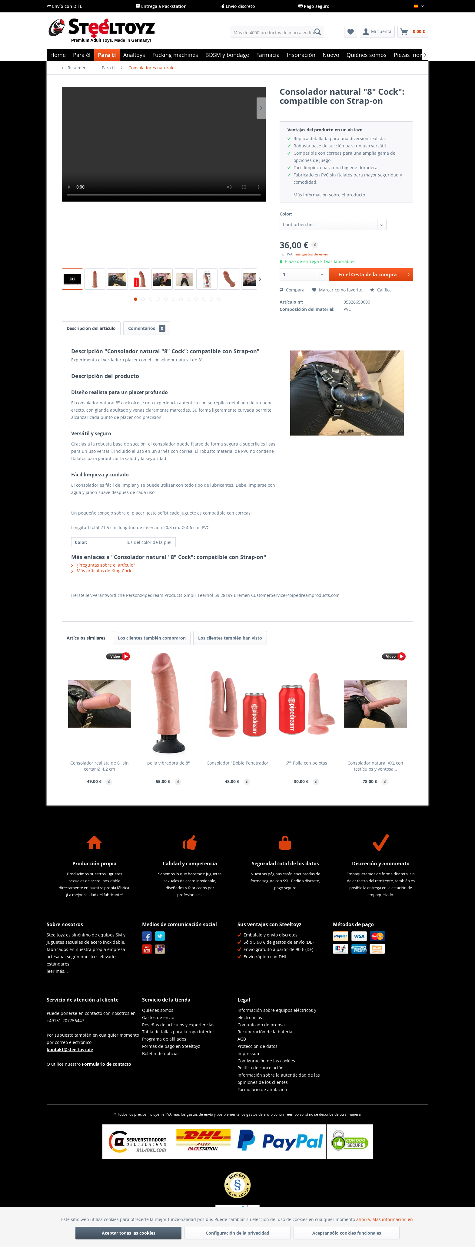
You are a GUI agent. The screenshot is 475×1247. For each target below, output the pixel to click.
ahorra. (364, 1219)
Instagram (160, 949)
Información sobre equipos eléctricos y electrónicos (277, 1013)
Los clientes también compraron (152, 638)
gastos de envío (200, 1114)
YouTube (147, 949)
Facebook (147, 936)
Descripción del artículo (91, 328)
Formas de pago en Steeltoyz (171, 1046)
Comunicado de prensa (261, 1025)
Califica (381, 290)
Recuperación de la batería (265, 1032)
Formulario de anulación (262, 1089)
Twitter (160, 936)
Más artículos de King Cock (101, 571)
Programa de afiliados (164, 1039)
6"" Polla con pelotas (306, 763)
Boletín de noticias (161, 1053)
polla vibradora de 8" (168, 763)
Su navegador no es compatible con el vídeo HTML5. (164, 144)
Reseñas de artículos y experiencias (178, 1025)
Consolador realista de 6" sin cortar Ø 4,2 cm (99, 766)
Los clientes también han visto (230, 638)
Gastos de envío (158, 1017)
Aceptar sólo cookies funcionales (346, 1233)
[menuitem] (277, 32)
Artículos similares (86, 638)
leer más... (57, 971)
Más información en (393, 1219)
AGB (242, 1039)
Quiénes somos (157, 1010)
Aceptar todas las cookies (128, 1233)
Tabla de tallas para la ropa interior (178, 1032)
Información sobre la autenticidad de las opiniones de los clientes (279, 1078)
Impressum (249, 1053)
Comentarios (146, 328)
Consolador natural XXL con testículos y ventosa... (375, 766)
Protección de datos (257, 1046)
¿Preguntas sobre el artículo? (103, 565)
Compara (292, 290)
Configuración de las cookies (266, 1061)
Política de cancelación (261, 1068)
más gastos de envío (311, 254)
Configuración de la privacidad (237, 1233)
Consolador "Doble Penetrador (237, 763)
